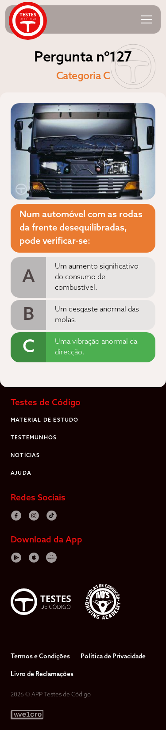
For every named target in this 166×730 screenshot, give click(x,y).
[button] (146, 19)
